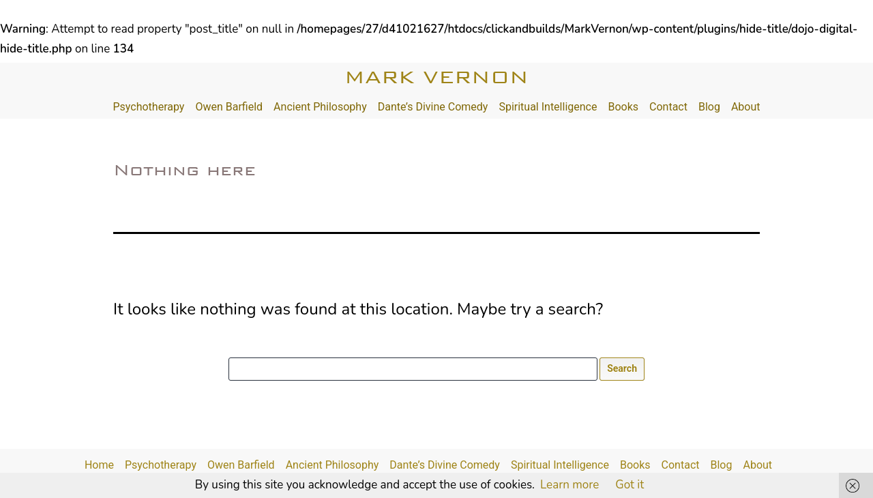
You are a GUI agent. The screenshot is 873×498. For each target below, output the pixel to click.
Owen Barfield (229, 106)
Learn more (569, 485)
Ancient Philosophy (320, 106)
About (745, 106)
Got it (629, 485)
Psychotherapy (148, 106)
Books (623, 106)
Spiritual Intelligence (548, 106)
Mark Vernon (436, 77)
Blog (709, 106)
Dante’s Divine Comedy (433, 106)
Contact (668, 106)
